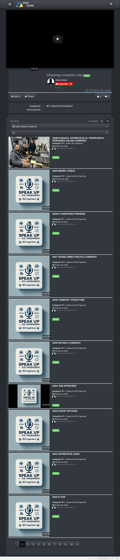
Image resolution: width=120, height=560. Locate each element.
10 (71, 544)
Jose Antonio (61, 80)
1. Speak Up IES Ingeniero (59, 106)
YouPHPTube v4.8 (103, 558)
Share (29, 96)
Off (107, 121)
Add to (15, 96)
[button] (60, 126)
